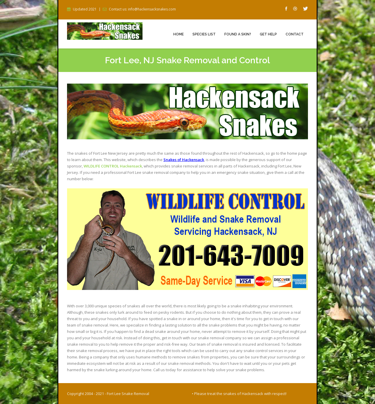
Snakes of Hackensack (183, 159)
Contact (295, 34)
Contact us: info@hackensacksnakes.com (142, 9)
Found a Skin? (237, 34)
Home (178, 34)
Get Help (268, 34)
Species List (204, 34)
